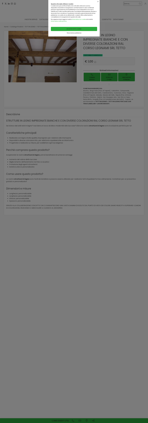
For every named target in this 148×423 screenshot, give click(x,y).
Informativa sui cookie (79, 19)
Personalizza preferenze (74, 33)
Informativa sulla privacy (59, 21)
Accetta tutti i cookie (74, 29)
